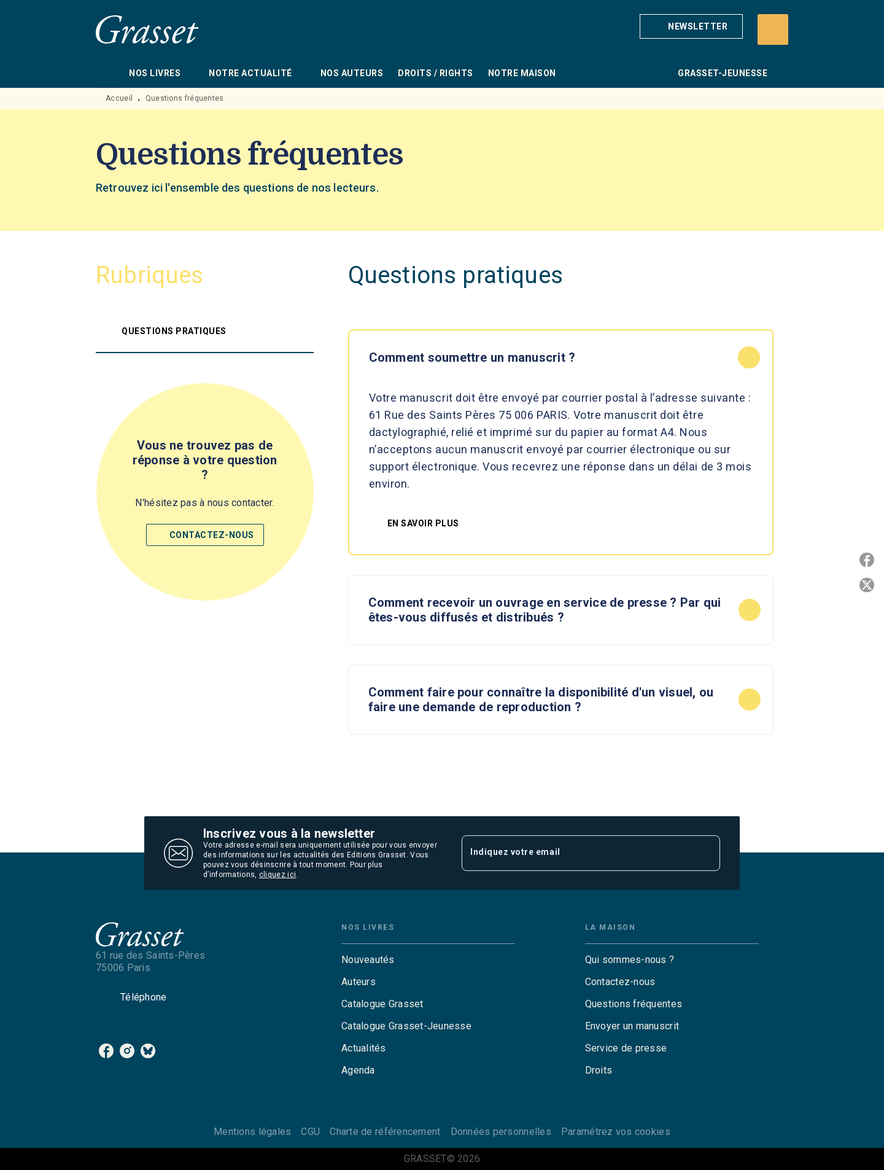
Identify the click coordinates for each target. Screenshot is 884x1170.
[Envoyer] (705, 853)
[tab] (109, 73)
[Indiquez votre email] (575, 853)
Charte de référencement (385, 1131)
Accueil (119, 98)
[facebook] (106, 1050)
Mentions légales (252, 1131)
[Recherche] (773, 29)
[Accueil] (147, 29)
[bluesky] (148, 1050)
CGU (310, 1131)
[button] (691, 26)
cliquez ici (277, 874)
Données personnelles (501, 1131)
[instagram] (127, 1050)
